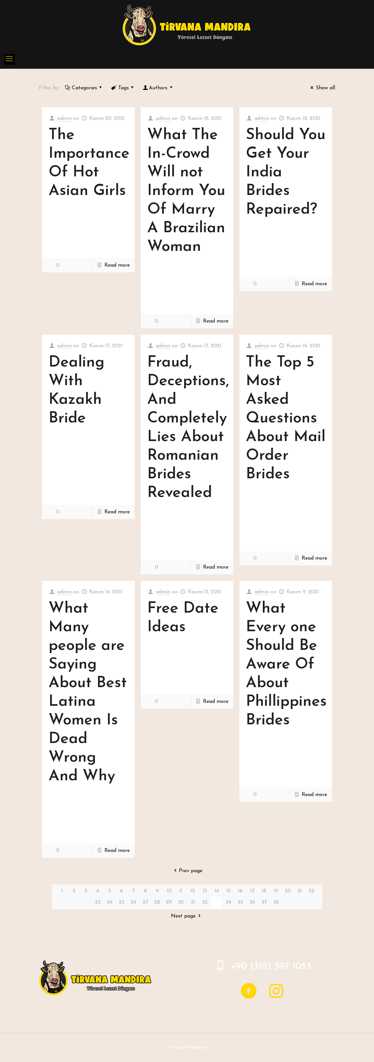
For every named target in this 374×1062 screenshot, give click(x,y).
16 (240, 891)
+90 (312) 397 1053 (270, 966)
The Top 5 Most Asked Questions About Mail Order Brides (285, 418)
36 (252, 902)
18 (264, 891)
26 (133, 902)
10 (169, 891)
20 (288, 891)
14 (217, 891)
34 (228, 902)
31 (193, 902)
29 (169, 902)
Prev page (187, 870)
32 (205, 902)
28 (157, 902)
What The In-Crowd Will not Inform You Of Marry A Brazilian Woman (186, 191)
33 (216, 902)
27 (145, 902)
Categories (84, 88)
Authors (158, 88)
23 (98, 902)
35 (240, 902)
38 (276, 902)
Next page (187, 916)
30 (181, 902)
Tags (123, 88)
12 (193, 891)
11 (181, 891)
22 (312, 891)
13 (205, 891)
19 (276, 891)
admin (64, 118)
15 (229, 891)
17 (252, 891)
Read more (117, 265)
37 (264, 902)
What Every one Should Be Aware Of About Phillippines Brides (286, 664)
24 (109, 902)
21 (300, 891)
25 (121, 902)
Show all (321, 88)
